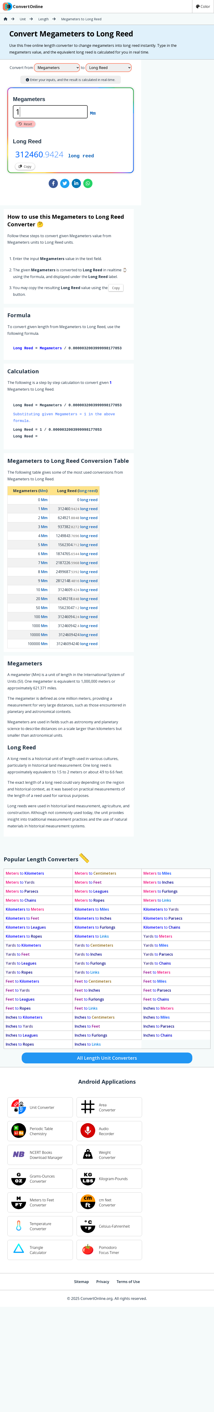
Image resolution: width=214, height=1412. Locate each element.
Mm (93, 113)
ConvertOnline (22, 6)
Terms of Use (128, 1282)
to (25, 874)
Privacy (102, 1282)
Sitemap (81, 1282)
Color (203, 6)
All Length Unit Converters (107, 1059)
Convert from (21, 67)
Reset (25, 124)
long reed (81, 155)
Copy (25, 166)
